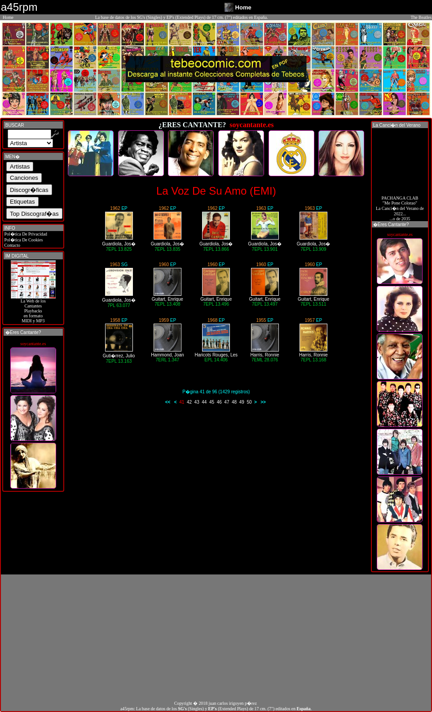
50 (249, 402)
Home (8, 17)
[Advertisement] (216, 637)
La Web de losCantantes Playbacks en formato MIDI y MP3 (33, 308)
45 (211, 402)
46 (219, 402)
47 (226, 402)
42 (189, 402)
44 (204, 402)
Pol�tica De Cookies (23, 239)
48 (234, 402)
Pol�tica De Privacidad (25, 233)
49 (241, 402)
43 (196, 402)
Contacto (11, 245)
